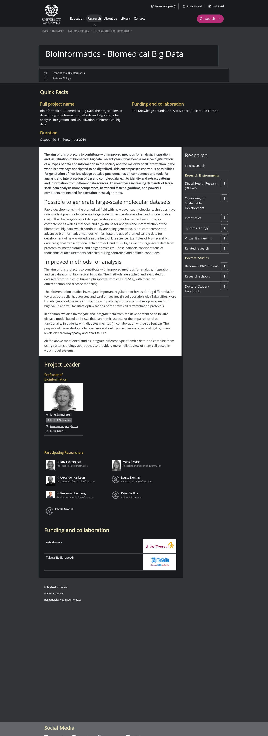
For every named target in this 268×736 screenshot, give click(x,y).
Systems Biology (78, 31)
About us (110, 18)
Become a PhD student (201, 274)
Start (45, 31)
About (63, 87)
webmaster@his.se (70, 607)
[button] (224, 191)
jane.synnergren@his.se (62, 433)
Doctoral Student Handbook (197, 296)
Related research (197, 256)
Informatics (193, 225)
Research (94, 18)
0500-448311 (59, 438)
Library (125, 18)
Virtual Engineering (198, 246)
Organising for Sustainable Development (195, 210)
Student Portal (192, 6)
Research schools (197, 284)
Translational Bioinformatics (111, 31)
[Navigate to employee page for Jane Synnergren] (63, 417)
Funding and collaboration (102, 87)
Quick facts (48, 87)
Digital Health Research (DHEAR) (201, 193)
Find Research (195, 173)
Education (77, 18)
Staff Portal (216, 6)
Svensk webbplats (163, 6)
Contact (139, 18)
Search (210, 19)
